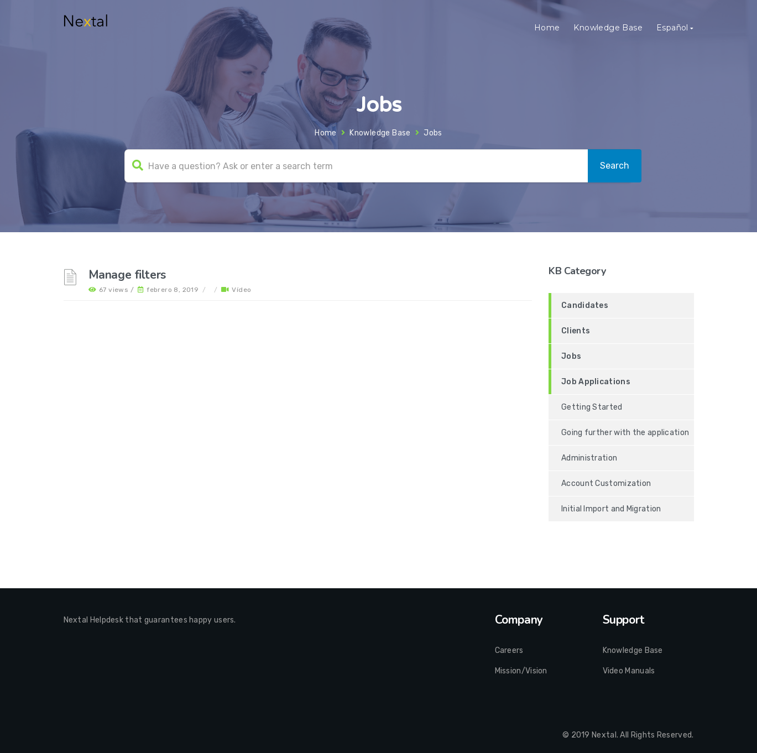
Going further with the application (625, 432)
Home (547, 28)
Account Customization (606, 483)
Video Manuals (629, 671)
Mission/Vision (521, 671)
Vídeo (241, 290)
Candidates (584, 305)
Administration (589, 458)
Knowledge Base (608, 28)
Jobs (571, 356)
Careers (509, 650)
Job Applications (595, 381)
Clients (575, 331)
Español (672, 28)
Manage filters (127, 275)
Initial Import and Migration (611, 509)
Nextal (604, 735)
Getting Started (592, 407)
